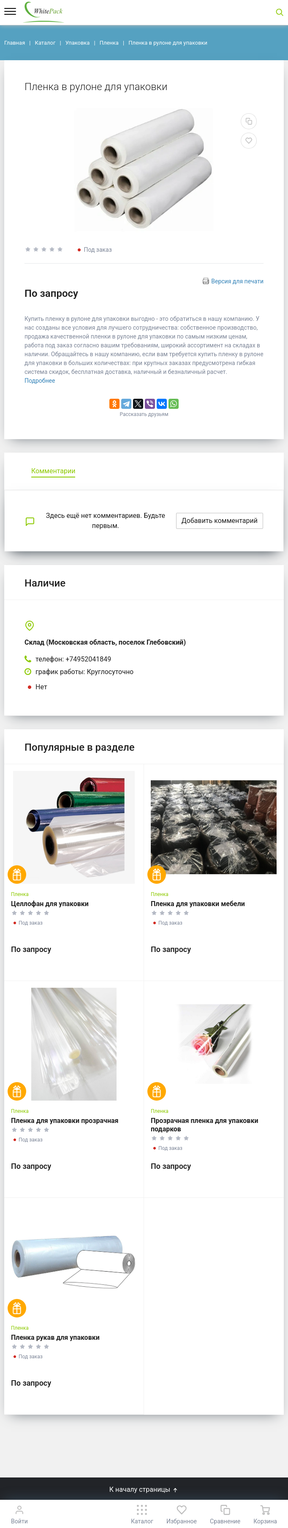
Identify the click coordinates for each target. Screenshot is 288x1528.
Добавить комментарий (220, 521)
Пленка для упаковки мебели (198, 904)
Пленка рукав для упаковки (55, 1337)
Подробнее (39, 380)
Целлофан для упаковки (50, 904)
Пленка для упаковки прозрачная (64, 1121)
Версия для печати (237, 281)
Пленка (20, 894)
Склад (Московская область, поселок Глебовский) (105, 642)
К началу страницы (144, 1489)
